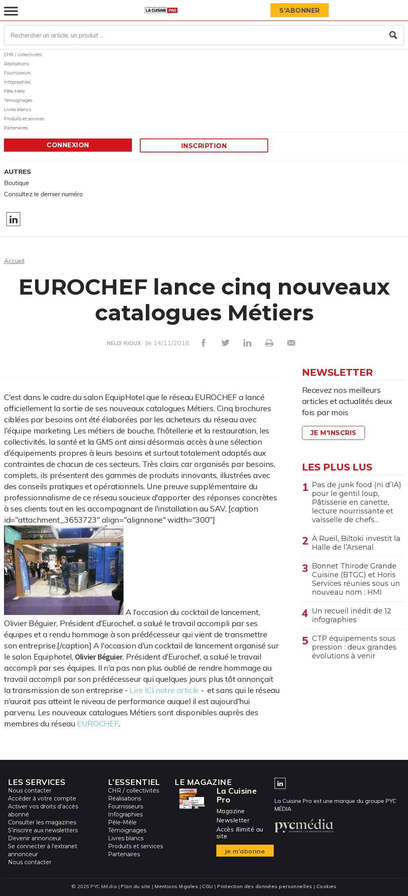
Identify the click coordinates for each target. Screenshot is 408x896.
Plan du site (135, 886)
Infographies (17, 82)
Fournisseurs (17, 73)
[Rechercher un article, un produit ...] (204, 35)
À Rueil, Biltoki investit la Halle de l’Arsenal (356, 543)
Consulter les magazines (42, 822)
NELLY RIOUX (124, 343)
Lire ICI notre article (164, 690)
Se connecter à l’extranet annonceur (42, 850)
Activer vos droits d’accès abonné (43, 810)
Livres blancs (17, 109)
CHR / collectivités (23, 54)
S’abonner (299, 10)
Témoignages (18, 100)
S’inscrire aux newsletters (43, 830)
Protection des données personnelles (264, 886)
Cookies (326, 886)
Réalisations (16, 63)
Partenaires (16, 128)
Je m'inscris (333, 433)
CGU (207, 886)
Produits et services (24, 118)
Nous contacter (29, 790)
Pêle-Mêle (14, 91)
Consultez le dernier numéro (43, 194)
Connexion (68, 145)
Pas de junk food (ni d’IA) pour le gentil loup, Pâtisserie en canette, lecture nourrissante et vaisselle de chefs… (356, 502)
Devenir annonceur (34, 838)
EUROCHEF (98, 723)
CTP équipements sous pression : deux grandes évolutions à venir (354, 647)
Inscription (204, 146)
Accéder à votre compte (42, 798)
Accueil (14, 261)
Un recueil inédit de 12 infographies (351, 615)
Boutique (16, 183)
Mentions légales (176, 886)
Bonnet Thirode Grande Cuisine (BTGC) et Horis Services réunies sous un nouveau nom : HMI (356, 579)
